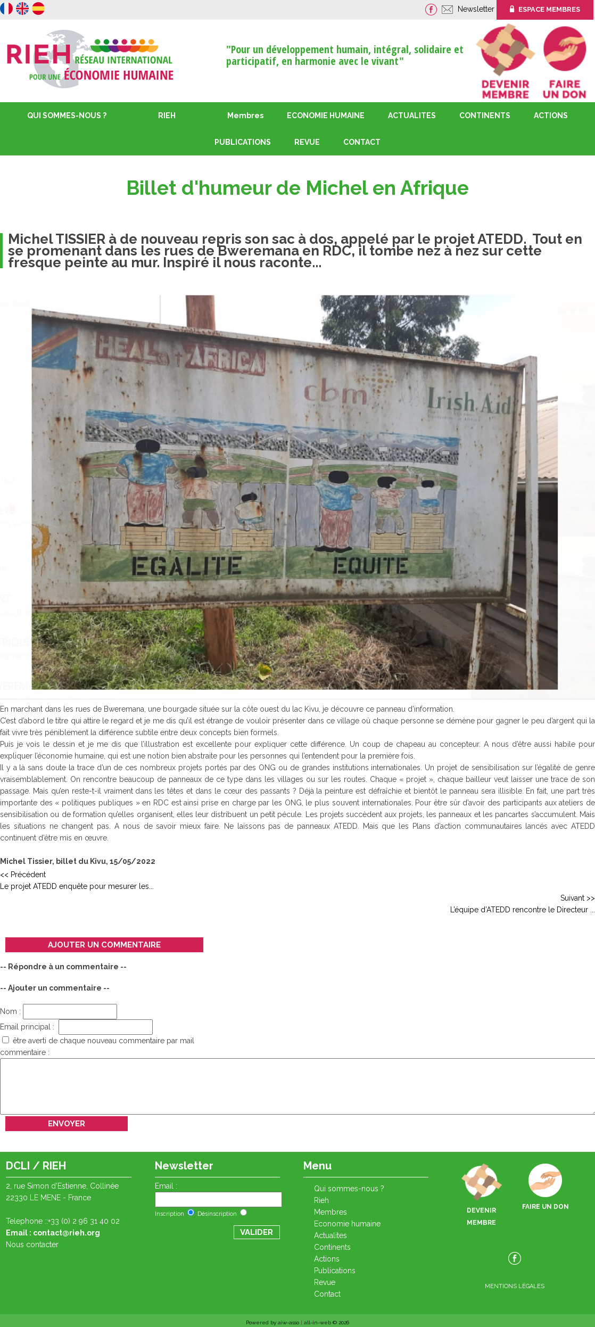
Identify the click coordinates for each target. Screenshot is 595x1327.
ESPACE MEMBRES (545, 9)
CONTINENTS (332, 1247)
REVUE (307, 142)
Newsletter (477, 9)
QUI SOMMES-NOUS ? (66, 115)
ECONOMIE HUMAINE (326, 115)
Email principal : (76, 1027)
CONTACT (362, 142)
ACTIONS (551, 115)
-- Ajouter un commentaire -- (55, 988)
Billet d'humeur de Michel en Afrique (297, 188)
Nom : (58, 1011)
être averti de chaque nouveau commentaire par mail (98, 1040)
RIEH (167, 115)
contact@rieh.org (66, 1233)
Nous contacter (32, 1244)
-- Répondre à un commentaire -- (63, 966)
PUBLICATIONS (335, 1270)
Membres (245, 115)
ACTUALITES (412, 115)
